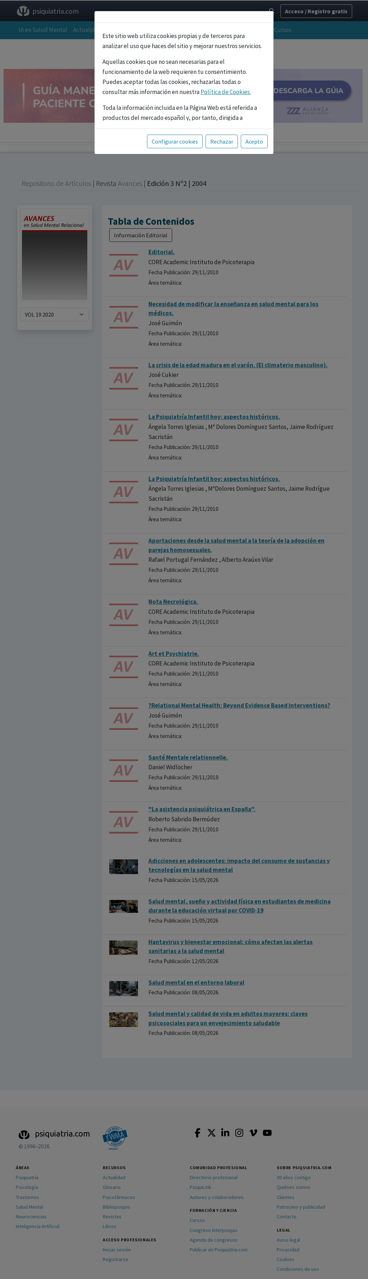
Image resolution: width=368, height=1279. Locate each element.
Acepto (254, 141)
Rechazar (221, 141)
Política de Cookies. (226, 92)
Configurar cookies (175, 141)
